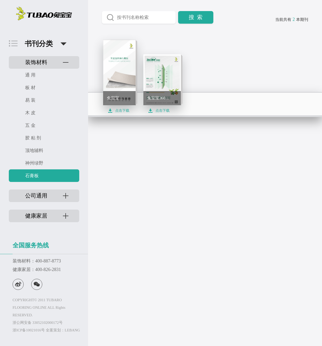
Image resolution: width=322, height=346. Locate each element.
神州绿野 (34, 163)
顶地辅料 (34, 150)
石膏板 (32, 175)
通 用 (30, 75)
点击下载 (122, 110)
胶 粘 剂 (33, 137)
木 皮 (30, 112)
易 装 (30, 100)
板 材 (30, 87)
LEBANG (72, 330)
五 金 (30, 125)
